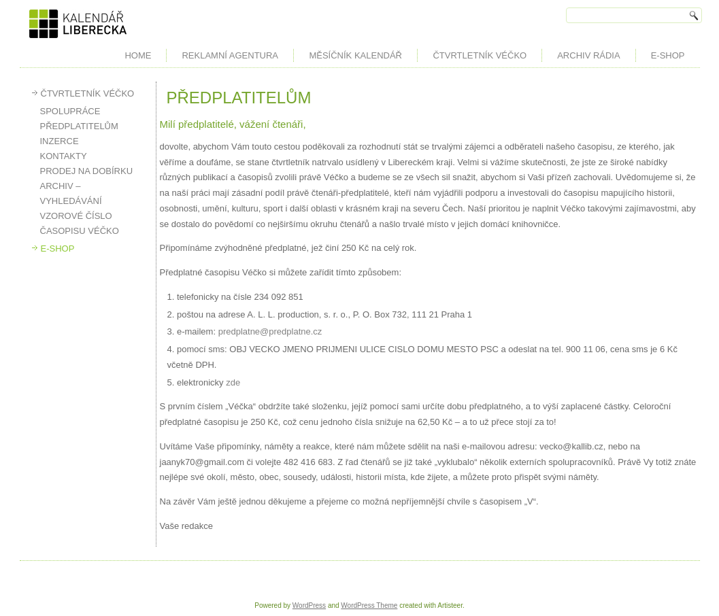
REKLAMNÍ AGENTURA (230, 55)
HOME (137, 55)
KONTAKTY (63, 156)
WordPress (309, 605)
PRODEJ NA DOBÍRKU (86, 171)
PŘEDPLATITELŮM (79, 126)
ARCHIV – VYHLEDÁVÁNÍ (71, 193)
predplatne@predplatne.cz (270, 331)
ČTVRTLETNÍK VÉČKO (479, 55)
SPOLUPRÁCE (70, 111)
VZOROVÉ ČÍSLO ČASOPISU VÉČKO (79, 223)
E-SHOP (668, 55)
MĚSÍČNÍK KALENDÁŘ (355, 55)
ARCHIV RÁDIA (588, 55)
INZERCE (59, 141)
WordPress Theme (369, 605)
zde (233, 382)
